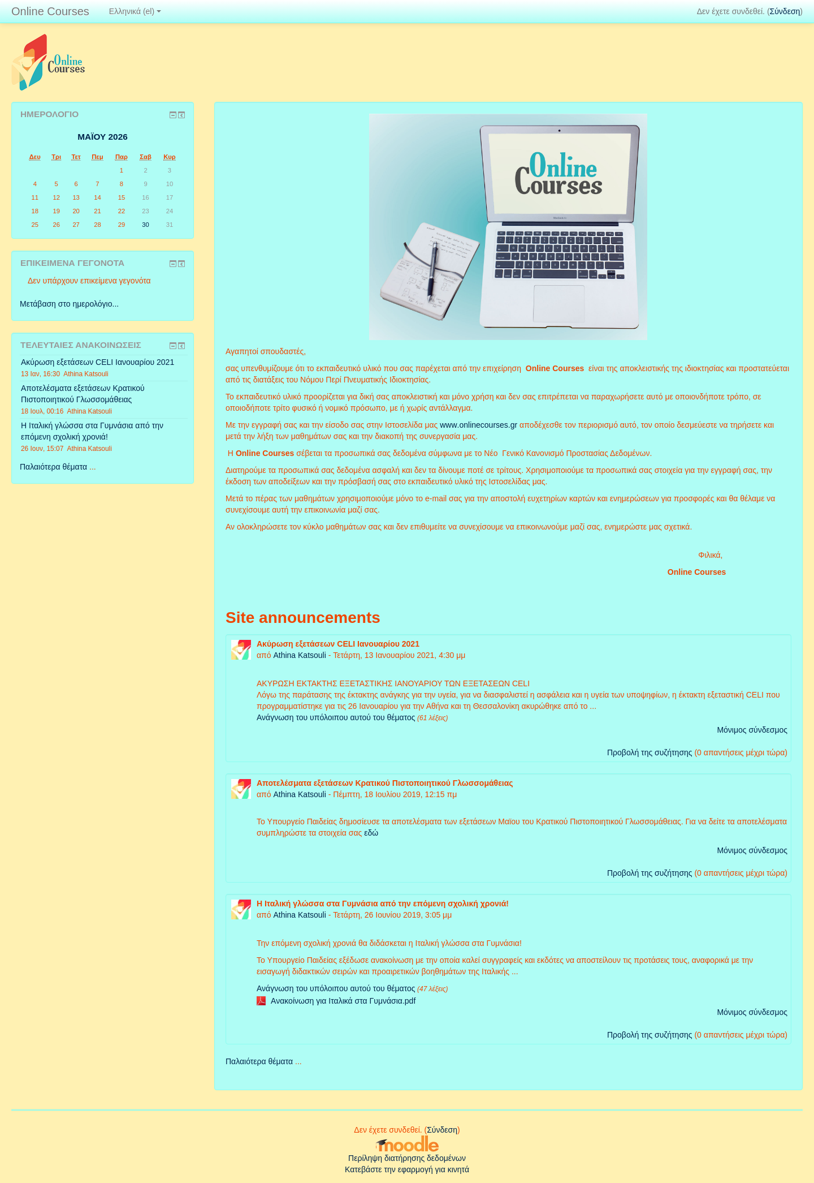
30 (145, 224)
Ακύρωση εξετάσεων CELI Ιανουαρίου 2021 (97, 362)
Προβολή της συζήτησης (649, 752)
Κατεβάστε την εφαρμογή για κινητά (407, 1169)
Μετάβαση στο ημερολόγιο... (69, 303)
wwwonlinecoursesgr (478, 424)
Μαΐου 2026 (102, 136)
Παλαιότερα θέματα (259, 1061)
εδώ (371, 832)
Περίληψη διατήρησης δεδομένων (407, 1158)
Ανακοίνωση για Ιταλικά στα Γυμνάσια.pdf (343, 1000)
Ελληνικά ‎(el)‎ (135, 11)
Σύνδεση (785, 11)
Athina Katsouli (299, 655)
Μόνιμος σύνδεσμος (752, 729)
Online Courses (50, 11)
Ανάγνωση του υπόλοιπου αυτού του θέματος (336, 717)
